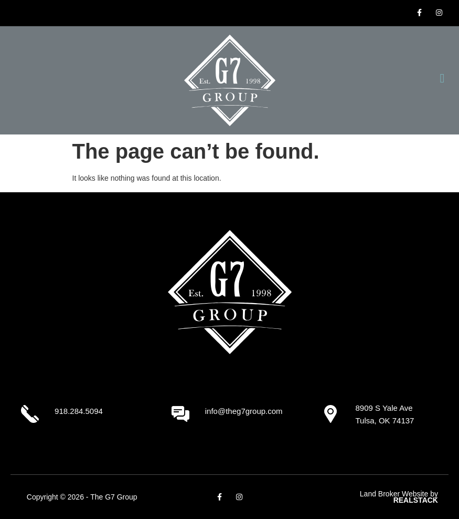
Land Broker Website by (399, 497)
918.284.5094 (79, 411)
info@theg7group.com (244, 411)
